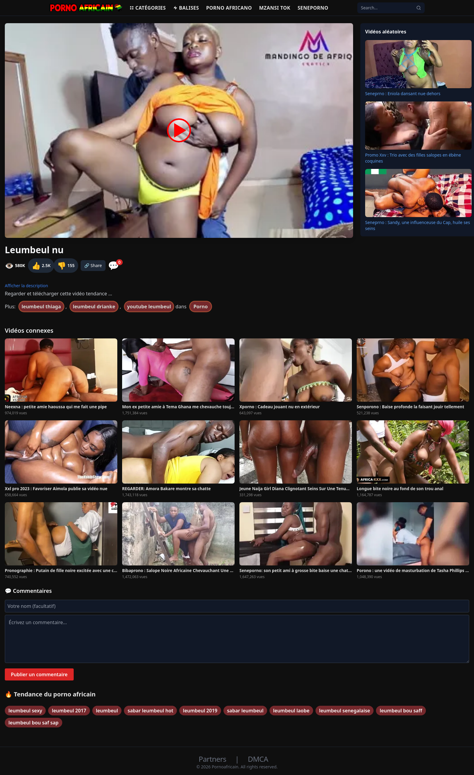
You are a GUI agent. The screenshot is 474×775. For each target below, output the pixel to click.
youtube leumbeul (149, 306)
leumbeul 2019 (200, 710)
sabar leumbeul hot (150, 710)
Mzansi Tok (275, 8)
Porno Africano (229, 8)
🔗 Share (93, 265)
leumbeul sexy (25, 710)
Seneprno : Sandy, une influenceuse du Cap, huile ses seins (417, 225)
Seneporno (312, 8)
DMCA (258, 759)
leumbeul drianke (94, 306)
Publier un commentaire (39, 674)
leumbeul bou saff (401, 710)
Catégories (147, 8)
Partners (213, 759)
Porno (200, 306)
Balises (186, 8)
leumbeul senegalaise (344, 710)
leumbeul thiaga (41, 306)
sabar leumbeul (245, 710)
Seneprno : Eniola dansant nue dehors (402, 93)
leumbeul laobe (291, 710)
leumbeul (107, 710)
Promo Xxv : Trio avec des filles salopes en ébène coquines (413, 158)
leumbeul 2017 (69, 710)
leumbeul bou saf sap (33, 722)
